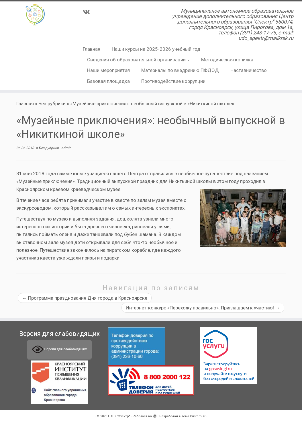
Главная (91, 49)
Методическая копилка (227, 60)
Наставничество (248, 70)
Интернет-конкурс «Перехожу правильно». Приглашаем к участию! (203, 308)
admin (66, 148)
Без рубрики (52, 103)
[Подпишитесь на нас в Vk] (88, 12)
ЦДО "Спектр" (119, 416)
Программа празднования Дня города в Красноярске (84, 298)
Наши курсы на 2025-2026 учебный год (156, 49)
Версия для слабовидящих (59, 349)
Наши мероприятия (108, 70)
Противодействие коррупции (173, 81)
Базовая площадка (108, 81)
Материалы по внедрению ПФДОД (180, 70)
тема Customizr (193, 416)
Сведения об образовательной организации (138, 60)
